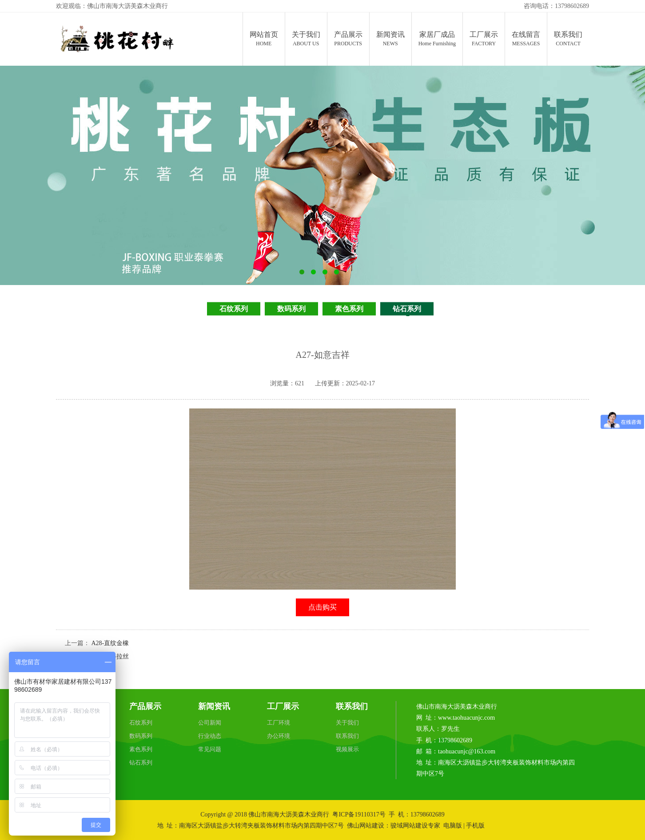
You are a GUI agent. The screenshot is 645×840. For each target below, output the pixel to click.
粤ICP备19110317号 (358, 814)
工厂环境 (278, 722)
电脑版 (452, 825)
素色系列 (349, 309)
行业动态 (209, 736)
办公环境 (278, 736)
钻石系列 (407, 309)
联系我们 (352, 706)
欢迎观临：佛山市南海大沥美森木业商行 (112, 6)
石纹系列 (233, 309)
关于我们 (347, 722)
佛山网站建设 (365, 825)
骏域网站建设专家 (415, 825)
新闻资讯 (214, 706)
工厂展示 (283, 706)
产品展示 (145, 706)
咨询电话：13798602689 (556, 6)
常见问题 (209, 749)
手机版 (475, 825)
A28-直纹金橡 (110, 643)
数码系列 (291, 309)
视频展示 (347, 749)
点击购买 (322, 607)
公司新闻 (209, 722)
